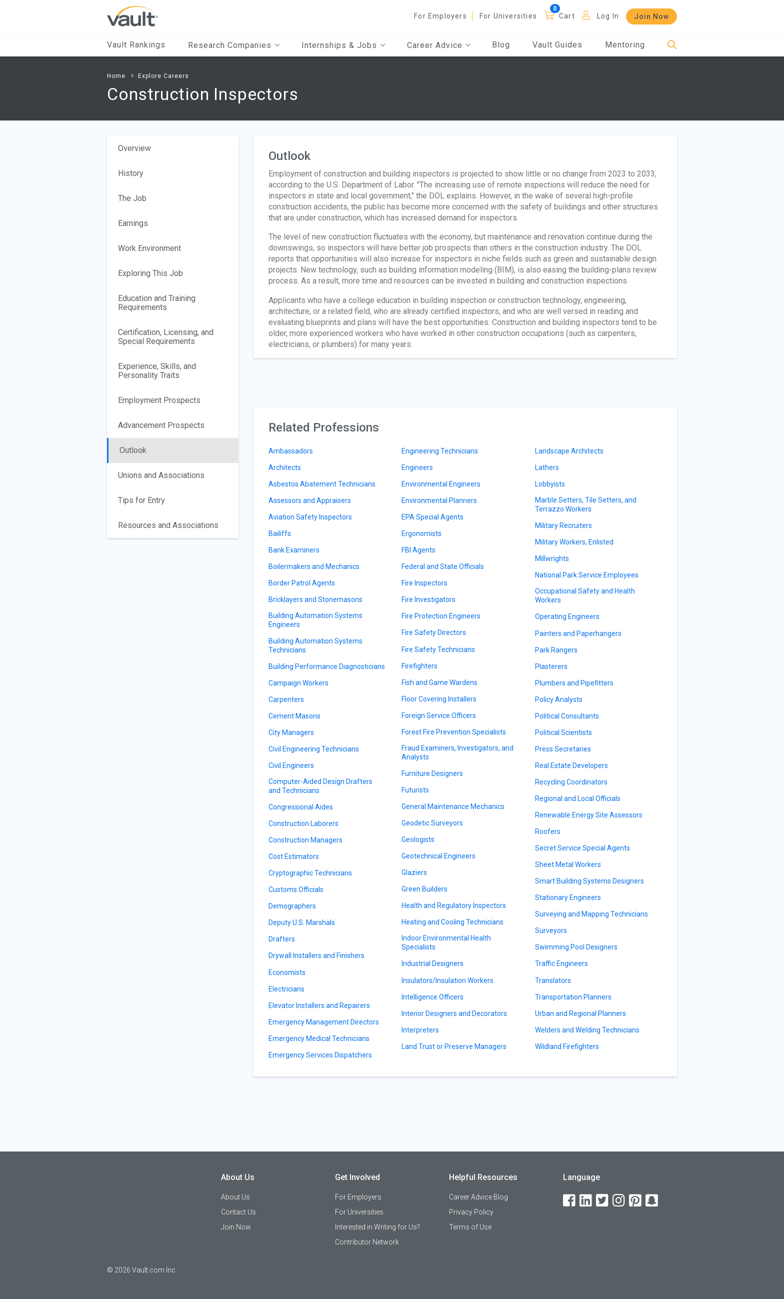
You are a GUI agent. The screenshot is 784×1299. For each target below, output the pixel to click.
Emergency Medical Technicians (319, 1038)
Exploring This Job (150, 273)
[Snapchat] (653, 1200)
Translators (553, 980)
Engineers (417, 468)
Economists (287, 972)
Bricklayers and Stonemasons (315, 600)
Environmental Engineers (441, 484)
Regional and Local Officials (577, 798)
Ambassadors (290, 451)
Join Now (651, 16)
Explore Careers (163, 76)
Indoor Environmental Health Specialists (446, 942)
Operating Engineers (567, 616)
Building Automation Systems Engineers (315, 620)
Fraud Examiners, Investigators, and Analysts (458, 752)
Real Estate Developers (571, 766)
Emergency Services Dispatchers (320, 1055)
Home (116, 76)
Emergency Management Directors (323, 1022)
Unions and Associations (161, 475)
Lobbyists (550, 484)
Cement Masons (294, 716)
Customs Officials (296, 890)
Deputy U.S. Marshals (301, 922)
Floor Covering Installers (439, 699)
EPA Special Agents (433, 517)
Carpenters (286, 700)
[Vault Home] (132, 15)
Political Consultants (567, 716)
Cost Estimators (293, 856)
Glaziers (414, 872)
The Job (132, 198)
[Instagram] (619, 1200)
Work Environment (149, 248)
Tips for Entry (141, 500)
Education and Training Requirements (157, 303)
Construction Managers (305, 840)
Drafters (281, 939)
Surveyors (551, 930)
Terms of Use (470, 1227)
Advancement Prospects (161, 425)
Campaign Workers (298, 683)
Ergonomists (422, 534)
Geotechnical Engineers (439, 856)
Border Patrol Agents (301, 583)
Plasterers (551, 666)
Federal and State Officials (443, 566)
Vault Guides (557, 45)
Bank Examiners (294, 550)
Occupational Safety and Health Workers (585, 595)
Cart (567, 16)
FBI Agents (419, 550)
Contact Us (238, 1212)
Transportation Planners (573, 997)
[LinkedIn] (587, 1200)
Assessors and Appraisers (309, 500)
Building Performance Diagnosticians (326, 666)
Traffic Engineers (561, 964)
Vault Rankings (136, 45)
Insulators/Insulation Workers (448, 980)
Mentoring (625, 45)
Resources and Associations (168, 525)
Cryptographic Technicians (310, 873)
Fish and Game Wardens (440, 682)
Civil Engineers (291, 766)
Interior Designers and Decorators (454, 1014)
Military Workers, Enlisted (574, 542)
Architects (284, 468)
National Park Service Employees (586, 575)
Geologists (418, 840)
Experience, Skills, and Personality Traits (157, 371)
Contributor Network (367, 1242)
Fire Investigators (429, 600)
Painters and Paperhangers (578, 634)
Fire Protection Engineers (441, 616)
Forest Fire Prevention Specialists (454, 732)
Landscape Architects (569, 451)
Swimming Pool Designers (576, 947)
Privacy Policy (471, 1212)
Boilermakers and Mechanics (314, 566)
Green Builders (425, 889)
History (131, 173)
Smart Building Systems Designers (589, 881)
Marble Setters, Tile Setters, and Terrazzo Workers (585, 504)
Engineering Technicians (440, 451)
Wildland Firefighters (567, 1046)
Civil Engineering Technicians (313, 749)
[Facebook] (570, 1200)
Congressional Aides (300, 807)
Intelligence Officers (433, 997)
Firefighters (420, 666)
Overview (134, 148)
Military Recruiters (563, 526)
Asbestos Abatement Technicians (322, 484)
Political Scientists (563, 732)
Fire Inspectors (425, 583)
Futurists (415, 790)
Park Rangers (556, 650)
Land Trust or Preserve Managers (454, 1046)
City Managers (291, 732)
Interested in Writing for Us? (377, 1227)
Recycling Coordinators (571, 782)
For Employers (440, 16)
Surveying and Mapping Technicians (591, 914)
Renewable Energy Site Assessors (588, 815)
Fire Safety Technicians (438, 650)
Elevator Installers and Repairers (319, 1006)
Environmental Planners (439, 500)
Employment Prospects (159, 400)
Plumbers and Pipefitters (574, 683)
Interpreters (420, 1030)
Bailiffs (279, 534)
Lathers (547, 468)
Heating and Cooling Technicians (453, 922)
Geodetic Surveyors (432, 823)
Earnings (133, 223)
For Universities (508, 16)
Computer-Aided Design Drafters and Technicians (320, 786)
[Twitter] (603, 1200)
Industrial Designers (433, 964)
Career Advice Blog (478, 1197)
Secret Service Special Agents (582, 848)
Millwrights (552, 558)
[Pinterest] (636, 1200)
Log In (608, 16)
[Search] (672, 45)
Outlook (133, 450)
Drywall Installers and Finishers (316, 956)
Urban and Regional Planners (580, 1014)
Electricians (286, 989)
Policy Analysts (558, 700)
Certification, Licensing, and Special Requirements (166, 337)
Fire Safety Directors (434, 632)
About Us (235, 1197)
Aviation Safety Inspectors (310, 517)
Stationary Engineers (568, 898)
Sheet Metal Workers (568, 864)
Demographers (292, 906)
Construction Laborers (303, 824)
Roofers (547, 832)
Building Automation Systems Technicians (315, 645)
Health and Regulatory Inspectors (454, 906)
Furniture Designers (432, 774)
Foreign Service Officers (439, 716)
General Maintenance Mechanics (453, 806)
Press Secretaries (563, 749)
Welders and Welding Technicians (587, 1030)
